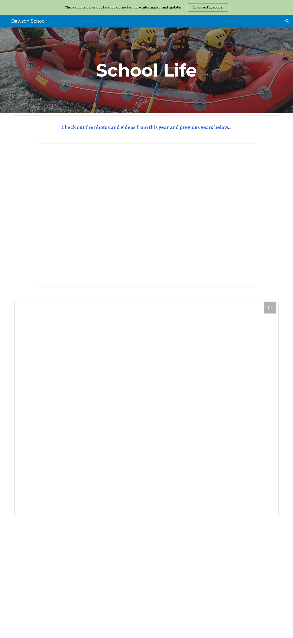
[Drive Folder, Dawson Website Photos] (146, 409)
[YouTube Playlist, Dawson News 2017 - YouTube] (146, 579)
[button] (287, 21)
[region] (146, 7)
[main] (146, 70)
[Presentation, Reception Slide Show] (146, 214)
